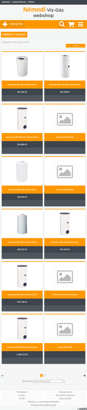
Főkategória (6, 42)
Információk (65, 398)
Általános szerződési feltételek (43, 401)
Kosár (22, 395)
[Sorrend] (48, 381)
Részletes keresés (65, 395)
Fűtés (14, 42)
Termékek (22, 392)
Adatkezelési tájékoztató (43, 405)
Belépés (6, 2)
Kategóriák (16, 23)
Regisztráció (65, 392)
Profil (21, 398)
